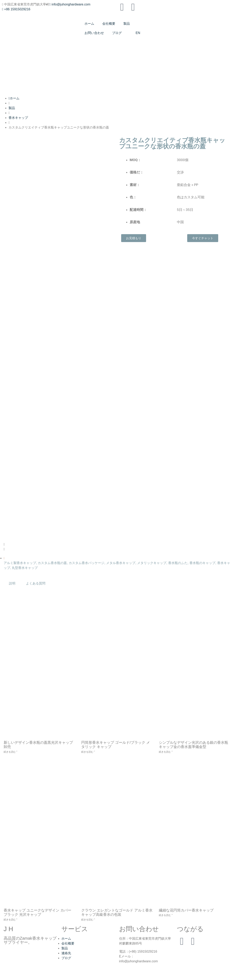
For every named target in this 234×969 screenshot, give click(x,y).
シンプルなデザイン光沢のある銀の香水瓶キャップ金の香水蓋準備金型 (193, 745)
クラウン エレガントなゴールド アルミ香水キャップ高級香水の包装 (117, 912)
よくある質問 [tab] (35, 583)
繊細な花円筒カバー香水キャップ (186, 910)
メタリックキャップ (151, 563)
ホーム (89, 23)
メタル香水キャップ (120, 563)
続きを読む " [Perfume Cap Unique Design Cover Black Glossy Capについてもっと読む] (10, 919)
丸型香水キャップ (25, 568)
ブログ (117, 33)
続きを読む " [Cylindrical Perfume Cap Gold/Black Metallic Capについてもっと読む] (88, 751)
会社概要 (108, 23)
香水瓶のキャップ (202, 563)
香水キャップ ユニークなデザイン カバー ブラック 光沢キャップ (37, 912)
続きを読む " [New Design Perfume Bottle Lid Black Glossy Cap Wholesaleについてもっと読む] (10, 751)
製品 (126, 23)
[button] (59, 544)
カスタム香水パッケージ (86, 563)
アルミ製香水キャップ (20, 563)
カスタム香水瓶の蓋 (52, 563)
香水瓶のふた (178, 563)
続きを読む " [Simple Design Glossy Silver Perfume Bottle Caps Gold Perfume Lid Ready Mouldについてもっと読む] (166, 751)
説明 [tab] (12, 583)
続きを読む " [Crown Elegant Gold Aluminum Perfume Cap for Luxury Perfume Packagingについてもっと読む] (88, 919)
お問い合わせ (94, 33)
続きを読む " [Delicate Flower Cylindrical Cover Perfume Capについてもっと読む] (166, 915)
